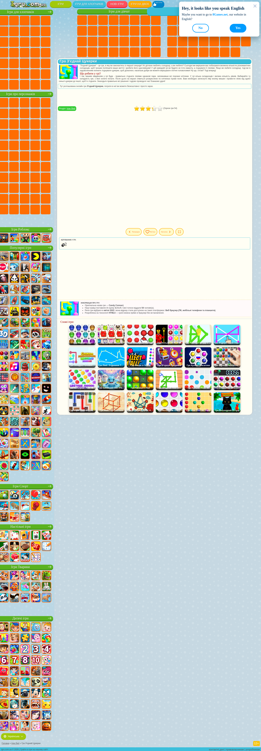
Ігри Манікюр (92, 41)
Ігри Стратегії (35, 20)
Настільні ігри (41, 526)
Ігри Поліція (56, 41)
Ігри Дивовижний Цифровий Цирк (35, 198)
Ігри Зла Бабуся (56, 113)
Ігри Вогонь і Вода (103, 20)
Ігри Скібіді (67, 187)
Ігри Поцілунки (124, 31)
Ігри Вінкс (103, 52)
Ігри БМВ (24, 84)
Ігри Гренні (56, 166)
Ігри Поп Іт (172, 41)
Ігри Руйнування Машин (56, 84)
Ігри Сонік (24, 134)
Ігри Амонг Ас (67, 155)
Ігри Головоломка (24, 187)
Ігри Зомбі (56, 20)
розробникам (253, 748)
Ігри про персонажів (40, 93)
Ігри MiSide (35, 209)
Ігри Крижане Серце (92, 31)
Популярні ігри (41, 247)
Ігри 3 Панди (56, 123)
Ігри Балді (46, 166)
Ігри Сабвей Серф (14, 123)
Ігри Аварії (35, 31)
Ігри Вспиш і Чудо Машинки (14, 134)
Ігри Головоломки (235, 41)
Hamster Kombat (24, 198)
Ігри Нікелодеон (204, 52)
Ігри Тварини (41, 566)
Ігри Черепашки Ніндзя (46, 145)
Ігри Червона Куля (24, 113)
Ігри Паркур (14, 73)
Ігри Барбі (114, 20)
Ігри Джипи (67, 63)
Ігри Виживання (14, 52)
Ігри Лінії (88, 111)
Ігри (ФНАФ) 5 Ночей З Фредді (67, 102)
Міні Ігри (193, 41)
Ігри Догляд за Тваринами (156, 52)
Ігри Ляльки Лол (145, 52)
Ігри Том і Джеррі (14, 155)
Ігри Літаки (24, 73)
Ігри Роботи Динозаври (67, 41)
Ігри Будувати (225, 52)
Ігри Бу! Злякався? (46, 209)
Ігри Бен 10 (24, 145)
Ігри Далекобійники (67, 73)
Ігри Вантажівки (67, 31)
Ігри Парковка (14, 20)
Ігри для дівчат (119, 11)
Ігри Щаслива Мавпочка (67, 145)
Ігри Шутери (24, 63)
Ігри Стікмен (56, 31)
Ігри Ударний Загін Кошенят (46, 134)
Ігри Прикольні (182, 41)
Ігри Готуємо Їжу (124, 52)
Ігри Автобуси (14, 63)
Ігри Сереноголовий (56, 155)
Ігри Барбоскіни (35, 134)
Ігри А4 (35, 166)
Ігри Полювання (56, 63)
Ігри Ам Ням (35, 123)
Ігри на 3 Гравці (246, 41)
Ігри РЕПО (56, 209)
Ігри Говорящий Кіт (46, 102)
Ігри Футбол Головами (35, 73)
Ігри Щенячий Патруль (35, 102)
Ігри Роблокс (41, 229)
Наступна (179, 234)
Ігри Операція (103, 41)
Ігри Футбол (24, 20)
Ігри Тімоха (14, 209)
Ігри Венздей (35, 187)
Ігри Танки (46, 20)
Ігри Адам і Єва (35, 145)
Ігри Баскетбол (182, 52)
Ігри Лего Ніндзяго (56, 102)
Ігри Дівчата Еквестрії (92, 20)
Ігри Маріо (56, 134)
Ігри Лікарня (82, 41)
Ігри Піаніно (92, 52)
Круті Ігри (172, 52)
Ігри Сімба (14, 187)
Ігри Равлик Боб (14, 113)
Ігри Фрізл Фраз (14, 145)
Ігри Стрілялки (46, 63)
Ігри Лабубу (14, 219)
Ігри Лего (67, 113)
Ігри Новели (156, 31)
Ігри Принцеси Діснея (124, 41)
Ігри (61, 4)
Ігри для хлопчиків (89, 4)
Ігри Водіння (46, 73)
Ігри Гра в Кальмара (24, 166)
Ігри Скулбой (35, 177)
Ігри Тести (124, 20)
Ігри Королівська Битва (67, 20)
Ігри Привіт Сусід (24, 177)
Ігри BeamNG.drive (46, 84)
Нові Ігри (117, 4)
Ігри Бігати (35, 63)
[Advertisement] (163, 99)
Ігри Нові (172, 20)
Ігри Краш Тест (35, 84)
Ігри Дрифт (67, 52)
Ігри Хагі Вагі (67, 166)
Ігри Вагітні (145, 31)
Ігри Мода (134, 41)
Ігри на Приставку (235, 52)
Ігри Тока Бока (56, 177)
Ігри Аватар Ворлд (67, 177)
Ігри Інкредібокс (67, 198)
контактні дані (216, 748)
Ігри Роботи (46, 41)
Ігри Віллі (14, 102)
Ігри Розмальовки (156, 20)
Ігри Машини (24, 31)
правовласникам (235, 748)
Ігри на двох (140, 4)
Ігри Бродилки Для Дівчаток (145, 20)
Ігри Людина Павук (67, 134)
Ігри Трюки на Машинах (214, 41)
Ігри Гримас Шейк (14, 198)
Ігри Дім (134, 52)
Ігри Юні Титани (24, 155)
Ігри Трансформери (46, 198)
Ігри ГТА (46, 52)
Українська (13, 735)
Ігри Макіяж (114, 41)
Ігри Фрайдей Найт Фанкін (56, 187)
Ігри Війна (56, 73)
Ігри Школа (214, 52)
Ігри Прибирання (82, 52)
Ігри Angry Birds (24, 123)
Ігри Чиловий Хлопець (24, 209)
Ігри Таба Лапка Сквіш (114, 52)
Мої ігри (159, 234)
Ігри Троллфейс (35, 113)
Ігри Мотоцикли (46, 31)
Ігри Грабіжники (24, 52)
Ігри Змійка (225, 41)
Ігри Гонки (24, 41)
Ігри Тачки (67, 123)
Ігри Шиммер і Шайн (56, 145)
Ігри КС (14, 84)
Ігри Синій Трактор (35, 155)
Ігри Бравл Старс (14, 166)
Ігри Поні (82, 20)
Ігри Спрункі (56, 198)
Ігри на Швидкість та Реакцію (204, 41)
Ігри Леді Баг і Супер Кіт (46, 113)
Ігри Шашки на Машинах (67, 84)
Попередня (137, 234)
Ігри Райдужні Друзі (46, 177)
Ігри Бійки (14, 41)
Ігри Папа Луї (134, 31)
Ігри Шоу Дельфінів (46, 123)
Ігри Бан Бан (46, 187)
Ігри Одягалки (103, 31)
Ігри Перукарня (114, 31)
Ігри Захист (193, 52)
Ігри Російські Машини (56, 52)
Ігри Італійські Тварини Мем (67, 209)
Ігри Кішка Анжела (82, 31)
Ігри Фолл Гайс (46, 155)
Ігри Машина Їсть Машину (35, 52)
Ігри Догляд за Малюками (145, 41)
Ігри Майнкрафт (14, 31)
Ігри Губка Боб (24, 102)
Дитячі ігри (41, 618)
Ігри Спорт (172, 31)
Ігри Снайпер (35, 41)
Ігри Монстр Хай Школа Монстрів (134, 20)
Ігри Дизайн (156, 41)
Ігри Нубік (14, 177)
